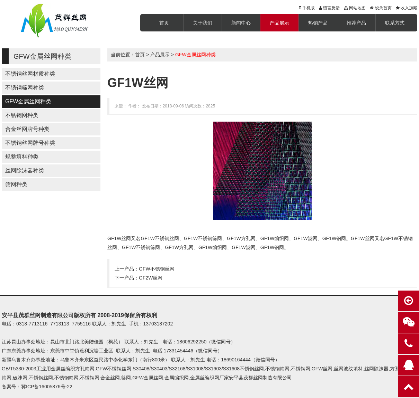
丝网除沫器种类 (24, 170)
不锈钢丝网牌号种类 (30, 143)
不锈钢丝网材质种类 (30, 74)
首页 (164, 23)
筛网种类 (16, 184)
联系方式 (394, 23)
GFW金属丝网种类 (28, 101)
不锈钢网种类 (21, 115)
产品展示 (279, 23)
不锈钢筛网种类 (24, 88)
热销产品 (318, 23)
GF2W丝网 (150, 278)
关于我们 (202, 23)
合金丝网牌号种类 (27, 129)
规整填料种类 (21, 157)
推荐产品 (356, 23)
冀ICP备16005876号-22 (46, 386)
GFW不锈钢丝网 (157, 269)
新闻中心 (241, 23)
